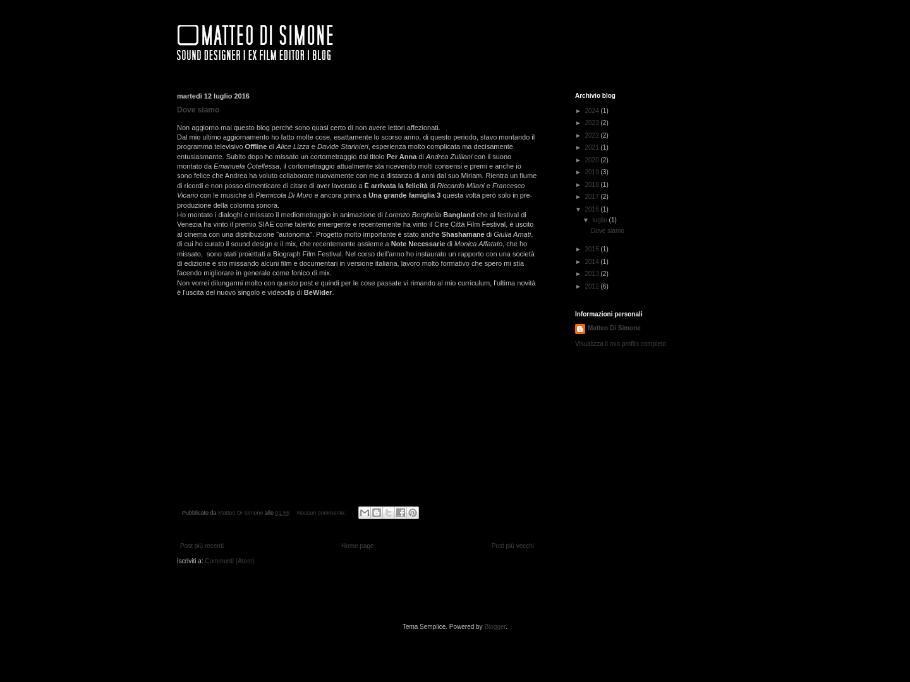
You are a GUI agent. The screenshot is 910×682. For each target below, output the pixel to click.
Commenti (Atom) (229, 561)
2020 (592, 160)
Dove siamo (198, 109)
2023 (592, 122)
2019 (592, 172)
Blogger (495, 626)
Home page (357, 545)
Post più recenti (202, 545)
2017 (592, 196)
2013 (592, 273)
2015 (592, 249)
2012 (592, 286)
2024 (592, 110)
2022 (592, 135)
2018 (592, 184)
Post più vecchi (513, 545)
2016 (592, 209)
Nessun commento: (322, 513)
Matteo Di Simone (614, 328)
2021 (592, 147)
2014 (592, 261)
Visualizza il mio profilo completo (620, 343)
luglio (600, 220)
